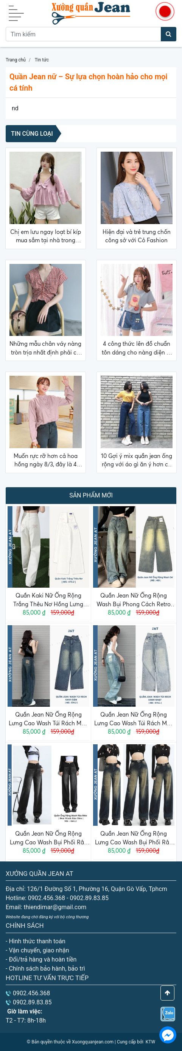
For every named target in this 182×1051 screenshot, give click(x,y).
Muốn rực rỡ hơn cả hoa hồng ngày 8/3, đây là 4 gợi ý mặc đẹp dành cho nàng (46, 460)
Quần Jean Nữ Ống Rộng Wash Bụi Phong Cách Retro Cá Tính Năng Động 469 (133, 600)
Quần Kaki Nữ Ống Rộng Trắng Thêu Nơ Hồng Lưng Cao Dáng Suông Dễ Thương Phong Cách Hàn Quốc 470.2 (48, 600)
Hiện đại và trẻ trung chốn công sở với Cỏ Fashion (137, 236)
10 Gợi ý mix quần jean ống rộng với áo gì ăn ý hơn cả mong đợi (136, 460)
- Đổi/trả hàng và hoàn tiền (41, 959)
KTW (150, 1042)
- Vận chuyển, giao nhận (37, 950)
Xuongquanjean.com (93, 1042)
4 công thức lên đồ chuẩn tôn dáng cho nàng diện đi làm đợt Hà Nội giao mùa (136, 348)
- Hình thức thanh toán (35, 941)
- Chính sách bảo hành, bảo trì (45, 968)
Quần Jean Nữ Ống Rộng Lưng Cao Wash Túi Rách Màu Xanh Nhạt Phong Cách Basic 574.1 (133, 719)
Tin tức (42, 60)
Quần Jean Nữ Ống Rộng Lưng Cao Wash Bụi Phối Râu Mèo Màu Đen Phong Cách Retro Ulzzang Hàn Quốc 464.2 (48, 838)
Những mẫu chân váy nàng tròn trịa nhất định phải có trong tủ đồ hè (45, 348)
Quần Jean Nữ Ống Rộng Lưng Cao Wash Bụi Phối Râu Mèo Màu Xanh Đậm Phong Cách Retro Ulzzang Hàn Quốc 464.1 (133, 838)
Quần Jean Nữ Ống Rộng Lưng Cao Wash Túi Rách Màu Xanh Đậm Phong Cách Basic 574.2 (48, 719)
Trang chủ (16, 60)
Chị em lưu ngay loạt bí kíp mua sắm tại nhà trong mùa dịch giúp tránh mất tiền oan (45, 236)
